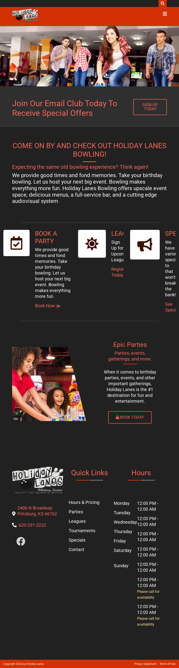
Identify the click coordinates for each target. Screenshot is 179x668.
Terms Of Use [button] (168, 663)
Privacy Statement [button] (145, 663)
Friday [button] (120, 541)
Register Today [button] (119, 272)
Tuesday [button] (122, 512)
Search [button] (163, 3)
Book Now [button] (45, 305)
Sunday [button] (121, 565)
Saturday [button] (122, 550)
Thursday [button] (123, 531)
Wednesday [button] (124, 522)
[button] (25, 15)
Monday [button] (121, 503)
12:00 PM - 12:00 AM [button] (147, 506)
